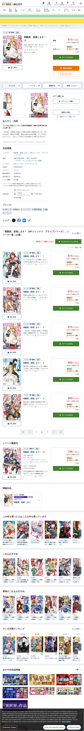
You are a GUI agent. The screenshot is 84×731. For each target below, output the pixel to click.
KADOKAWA (18, 169)
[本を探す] (73, 3)
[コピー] (29, 222)
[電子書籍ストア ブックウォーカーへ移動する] (10, 27)
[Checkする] (20, 64)
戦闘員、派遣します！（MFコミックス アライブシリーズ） (31, 156)
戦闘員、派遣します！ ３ (33, 400)
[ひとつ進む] (54, 434)
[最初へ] (23, 434)
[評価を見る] (31, 53)
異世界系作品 (37, 211)
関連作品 (54, 88)
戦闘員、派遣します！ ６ (33, 294)
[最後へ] (61, 434)
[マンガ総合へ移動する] (23, 27)
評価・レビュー (72, 88)
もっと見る (76, 235)
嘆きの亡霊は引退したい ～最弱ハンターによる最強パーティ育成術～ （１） (51, 546)
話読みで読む (66, 114)
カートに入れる (66, 59)
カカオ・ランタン (38, 49)
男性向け (16, 211)
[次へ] (4, 107)
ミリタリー (7, 215)
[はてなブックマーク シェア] (24, 222)
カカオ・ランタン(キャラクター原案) (29, 163)
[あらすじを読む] (35, 264)
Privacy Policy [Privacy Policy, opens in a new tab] (66, 721)
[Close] (80, 712)
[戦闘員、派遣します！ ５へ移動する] (67, 27)
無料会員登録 (66, 70)
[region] (42, 719)
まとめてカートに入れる (68, 244)
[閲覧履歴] (62, 3)
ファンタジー (26, 211)
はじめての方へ (66, 76)
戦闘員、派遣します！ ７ (33, 258)
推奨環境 (17, 200)
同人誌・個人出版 (46, 10)
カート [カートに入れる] (66, 275)
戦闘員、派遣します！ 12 (34, 454)
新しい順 (77, 250)
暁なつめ (41, 47)
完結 (45, 211)
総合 (4, 10)
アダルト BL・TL (66, 10)
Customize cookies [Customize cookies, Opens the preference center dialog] (9, 727)
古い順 (70, 250)
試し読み (12, 70)
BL (54, 10)
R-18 (73, 10)
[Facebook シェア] (19, 222)
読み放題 (10, 10)
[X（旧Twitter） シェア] (13, 222)
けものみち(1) (35, 544)
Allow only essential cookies (54, 727)
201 (16, 182)
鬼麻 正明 (31, 47)
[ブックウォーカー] (12, 3)
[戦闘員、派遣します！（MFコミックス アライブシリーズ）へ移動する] (44, 27)
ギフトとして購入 (66, 103)
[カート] (68, 3)
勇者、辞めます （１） (64, 545)
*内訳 (77, 54)
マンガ (22, 10)
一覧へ (78, 672)
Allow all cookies (74, 727)
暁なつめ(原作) (32, 160)
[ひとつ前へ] (30, 434)
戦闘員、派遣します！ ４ (33, 365)
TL (59, 10)
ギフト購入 (58, 98)
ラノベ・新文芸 (38, 10)
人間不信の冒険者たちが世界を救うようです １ (22, 546)
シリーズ (34, 88)
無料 (79, 10)
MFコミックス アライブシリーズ (25, 166)
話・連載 (16, 10)
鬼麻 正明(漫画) (19, 160)
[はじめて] (56, 3)
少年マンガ (7, 211)
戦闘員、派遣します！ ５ (33, 329)
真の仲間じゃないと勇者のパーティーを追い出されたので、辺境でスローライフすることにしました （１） (9, 546)
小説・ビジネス (30, 10)
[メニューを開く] (80, 3)
